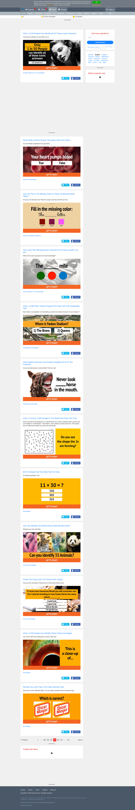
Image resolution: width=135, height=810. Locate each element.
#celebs (25, 73)
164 (61, 740)
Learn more (50, 5)
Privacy (30, 789)
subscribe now (100, 42)
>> (80, 740)
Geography (61, 13)
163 (58, 740)
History (79, 13)
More (110, 13)
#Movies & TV (32, 73)
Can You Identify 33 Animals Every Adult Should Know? (46, 526)
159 (44, 740)
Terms (37, 789)
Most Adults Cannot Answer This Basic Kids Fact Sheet (46, 140)
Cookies (44, 789)
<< (24, 740)
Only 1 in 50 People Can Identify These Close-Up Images (47, 633)
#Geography (27, 348)
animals (94, 13)
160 (48, 740)
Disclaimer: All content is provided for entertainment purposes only (37, 802)
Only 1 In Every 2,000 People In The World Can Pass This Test (50, 418)
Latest (23, 13)
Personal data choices (26, 805)
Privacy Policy (91, 47)
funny (101, 13)
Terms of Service (108, 46)
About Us (53, 789)
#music (25, 619)
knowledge (38, 13)
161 (51, 740)
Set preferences (96, 5)
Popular (30, 13)
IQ (54, 13)
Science (86, 13)
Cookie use (96, 47)
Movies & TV (71, 13)
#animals (25, 565)
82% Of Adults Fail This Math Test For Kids (41, 472)
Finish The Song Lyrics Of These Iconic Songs (43, 579)
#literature (38, 235)
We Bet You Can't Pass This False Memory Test (43, 687)
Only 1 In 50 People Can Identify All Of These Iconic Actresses (49, 33)
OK (97, 2)
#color (25, 235)
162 (55, 740)
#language (26, 404)
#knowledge (40, 73)
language (48, 13)
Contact (22, 789)
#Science (26, 179)
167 (68, 740)
